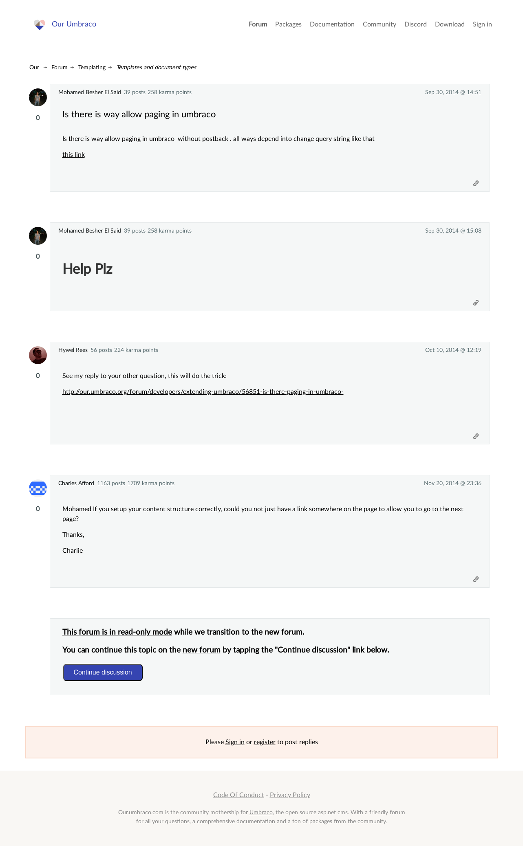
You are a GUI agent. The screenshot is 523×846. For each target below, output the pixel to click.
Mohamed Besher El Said (89, 92)
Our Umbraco (74, 24)
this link (73, 155)
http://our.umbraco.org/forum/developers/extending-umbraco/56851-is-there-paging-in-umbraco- (203, 392)
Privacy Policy (290, 795)
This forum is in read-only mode (117, 632)
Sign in (482, 24)
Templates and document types (156, 67)
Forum (258, 24)
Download (450, 24)
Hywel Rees (73, 350)
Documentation (332, 24)
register (265, 742)
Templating (92, 67)
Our (34, 67)
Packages (288, 24)
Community (379, 24)
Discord (415, 24)
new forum (202, 650)
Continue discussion (103, 672)
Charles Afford (76, 483)
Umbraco (261, 812)
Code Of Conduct (238, 795)
